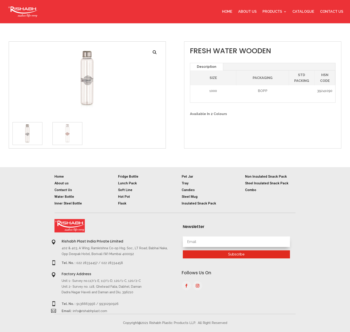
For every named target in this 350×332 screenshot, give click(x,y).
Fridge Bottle (128, 177)
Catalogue (303, 12)
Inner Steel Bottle (68, 203)
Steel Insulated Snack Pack (266, 183)
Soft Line (125, 190)
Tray (185, 183)
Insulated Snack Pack (199, 203)
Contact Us (331, 12)
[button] (155, 52)
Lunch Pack (127, 183)
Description (206, 67)
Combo (250, 190)
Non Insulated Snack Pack (266, 177)
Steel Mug (190, 197)
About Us (247, 12)
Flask (122, 203)
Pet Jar (187, 177)
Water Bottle (64, 197)
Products (272, 12)
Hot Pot (124, 197)
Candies (188, 190)
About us (61, 183)
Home (227, 12)
